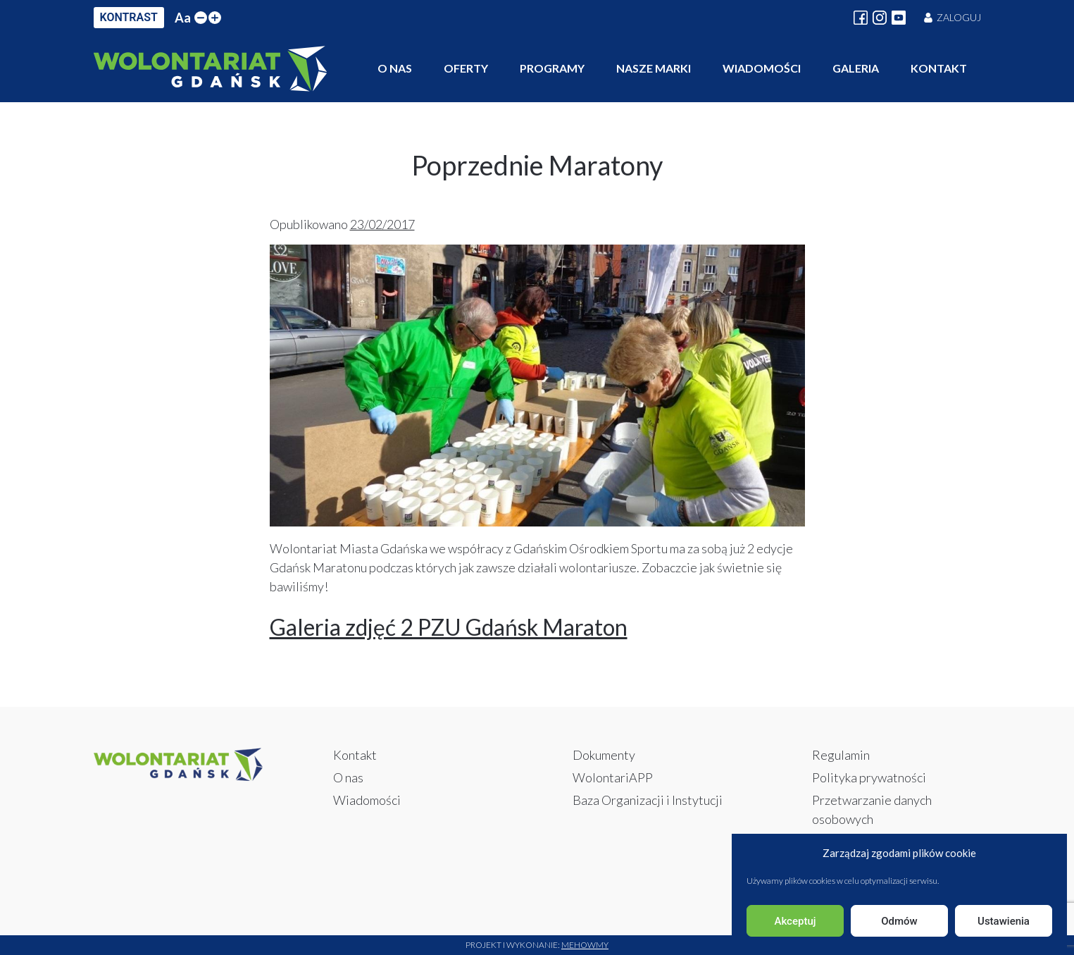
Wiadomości (762, 68)
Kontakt (939, 68)
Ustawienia (1004, 921)
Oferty (466, 68)
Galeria (855, 68)
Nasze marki (653, 68)
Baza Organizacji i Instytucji (648, 800)
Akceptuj (795, 921)
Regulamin (841, 755)
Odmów (899, 921)
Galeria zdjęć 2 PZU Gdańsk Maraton (448, 627)
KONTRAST (129, 17)
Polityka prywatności (869, 777)
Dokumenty (604, 755)
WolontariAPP (613, 777)
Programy (552, 68)
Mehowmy (584, 944)
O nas (394, 68)
